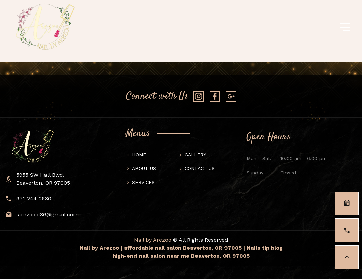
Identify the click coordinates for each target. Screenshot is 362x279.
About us (144, 168)
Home (139, 154)
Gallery (195, 154)
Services (143, 182)
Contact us (200, 168)
